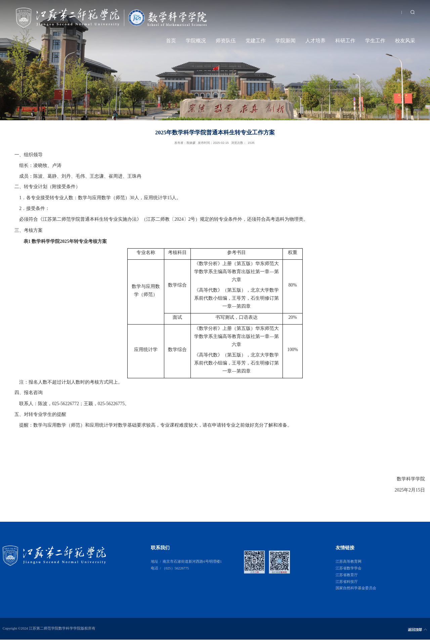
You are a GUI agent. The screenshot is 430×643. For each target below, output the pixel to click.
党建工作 (256, 40)
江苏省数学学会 (348, 568)
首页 (171, 40)
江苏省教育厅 (347, 575)
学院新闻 (285, 40)
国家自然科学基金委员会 (356, 588)
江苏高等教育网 (348, 561)
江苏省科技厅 (347, 582)
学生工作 (375, 40)
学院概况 (196, 40)
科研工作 (345, 40)
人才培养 (315, 40)
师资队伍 (226, 40)
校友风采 (405, 40)
